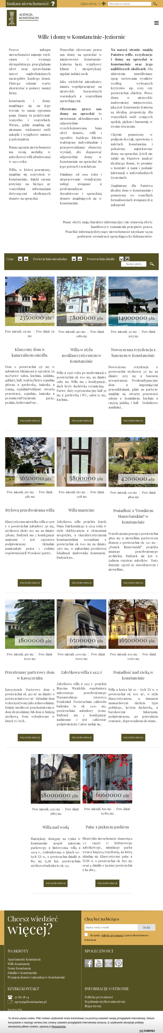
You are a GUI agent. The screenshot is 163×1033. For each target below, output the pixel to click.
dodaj (146, 927)
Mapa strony (93, 1006)
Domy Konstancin (19, 968)
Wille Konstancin (19, 964)
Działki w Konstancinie (22, 973)
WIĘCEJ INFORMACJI (30, 420)
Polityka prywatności (99, 997)
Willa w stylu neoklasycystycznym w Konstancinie (81, 355)
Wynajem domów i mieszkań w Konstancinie (36, 977)
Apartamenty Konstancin (24, 959)
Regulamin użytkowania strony (105, 1002)
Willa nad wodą (55, 827)
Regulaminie (59, 1026)
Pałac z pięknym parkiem (107, 827)
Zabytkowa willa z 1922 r (81, 672)
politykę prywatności (112, 935)
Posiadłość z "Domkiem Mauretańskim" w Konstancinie (133, 516)
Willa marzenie (81, 510)
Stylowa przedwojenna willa (29, 510)
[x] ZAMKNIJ (147, 1030)
